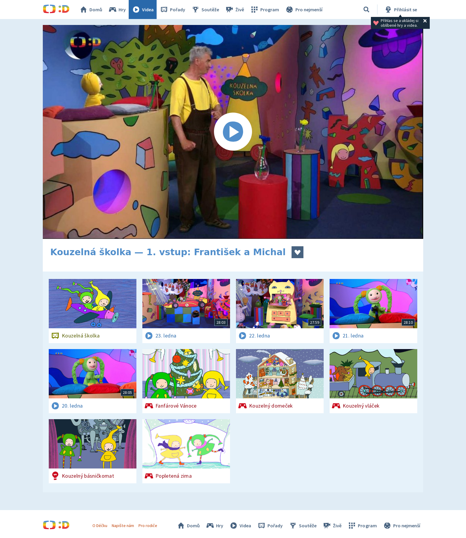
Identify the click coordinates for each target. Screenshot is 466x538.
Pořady (172, 9)
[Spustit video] (233, 132)
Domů (90, 9)
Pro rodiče (147, 525)
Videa (143, 9)
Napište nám (123, 525)
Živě (234, 9)
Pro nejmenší (303, 9)
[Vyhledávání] (366, 9)
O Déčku (99, 525)
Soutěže (205, 9)
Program (264, 9)
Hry (117, 9)
